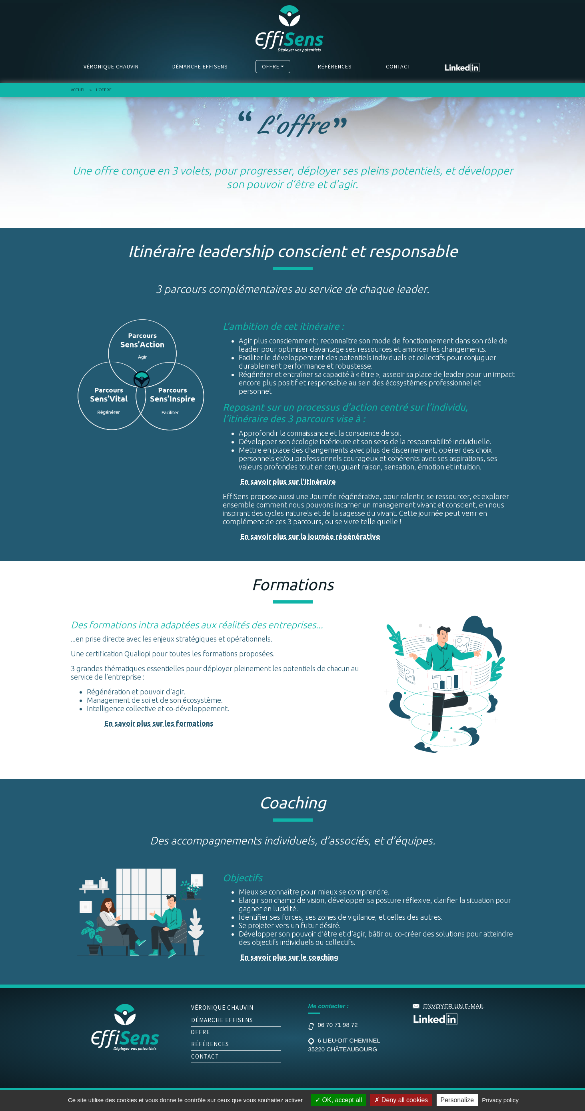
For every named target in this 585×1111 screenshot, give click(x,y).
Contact (398, 66)
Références (335, 66)
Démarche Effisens (200, 66)
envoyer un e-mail (454, 1006)
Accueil (78, 90)
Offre (271, 66)
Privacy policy (500, 1100)
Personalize (457, 1100)
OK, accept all (338, 1100)
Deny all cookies (401, 1100)
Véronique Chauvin (111, 66)
